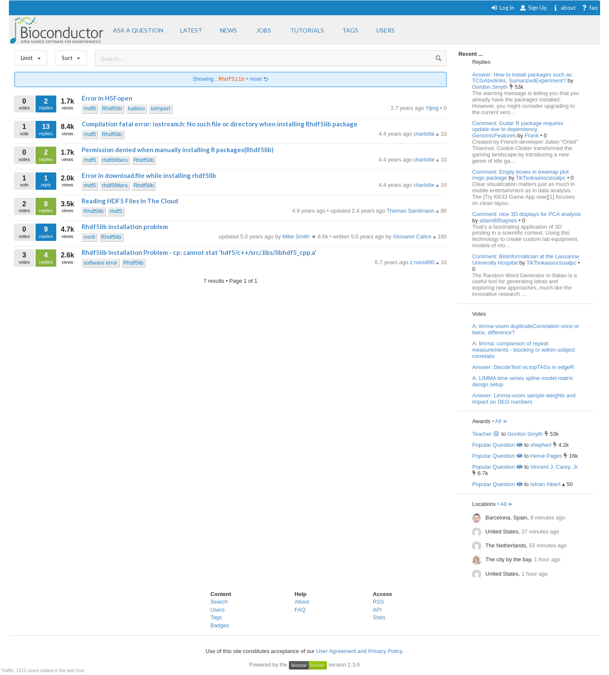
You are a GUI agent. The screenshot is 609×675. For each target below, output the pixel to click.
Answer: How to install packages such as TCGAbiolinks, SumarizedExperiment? (522, 77)
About (302, 601)
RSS (378, 601)
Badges (219, 625)
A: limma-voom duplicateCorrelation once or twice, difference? (525, 329)
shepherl (540, 445)
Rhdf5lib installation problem (125, 226)
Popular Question (497, 445)
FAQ (300, 610)
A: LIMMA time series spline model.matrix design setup (522, 381)
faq (589, 7)
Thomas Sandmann (411, 211)
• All (500, 421)
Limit (31, 56)
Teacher (485, 434)
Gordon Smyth (490, 87)
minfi (89, 237)
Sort (70, 56)
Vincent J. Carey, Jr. (554, 467)
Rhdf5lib (112, 108)
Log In (502, 7)
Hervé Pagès (546, 456)
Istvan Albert (545, 484)
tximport (160, 108)
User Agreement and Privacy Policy (359, 651)
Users (217, 610)
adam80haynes (499, 220)
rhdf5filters (115, 160)
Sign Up (533, 7)
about (564, 7)
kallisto (136, 108)
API (377, 610)
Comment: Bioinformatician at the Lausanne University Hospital (525, 259)
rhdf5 (89, 108)
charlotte (425, 134)
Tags (216, 617)
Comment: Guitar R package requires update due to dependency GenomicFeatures (517, 129)
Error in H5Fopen (107, 98)
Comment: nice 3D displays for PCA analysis (526, 214)
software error (100, 263)
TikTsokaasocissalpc (542, 178)
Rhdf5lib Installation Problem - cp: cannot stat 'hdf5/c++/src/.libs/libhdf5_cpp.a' (199, 252)
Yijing (432, 108)
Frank (532, 135)
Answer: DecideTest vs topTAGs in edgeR (523, 367)
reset (259, 79)
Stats (379, 617)
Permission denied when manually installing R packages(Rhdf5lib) (178, 149)
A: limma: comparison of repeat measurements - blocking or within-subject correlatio (523, 349)
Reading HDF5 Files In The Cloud (130, 201)
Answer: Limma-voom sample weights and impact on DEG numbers (523, 398)
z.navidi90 (423, 262)
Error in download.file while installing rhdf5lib (149, 175)
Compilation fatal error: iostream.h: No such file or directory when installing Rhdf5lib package (219, 124)
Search (219, 601)
